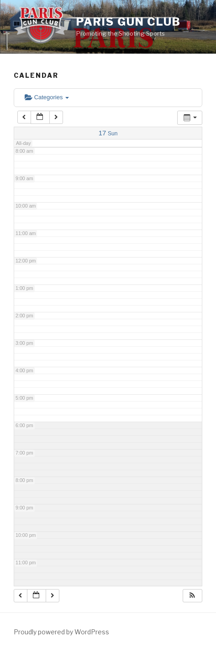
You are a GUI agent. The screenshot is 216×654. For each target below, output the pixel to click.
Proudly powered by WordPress (61, 632)
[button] (192, 596)
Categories (47, 97)
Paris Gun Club (128, 21)
